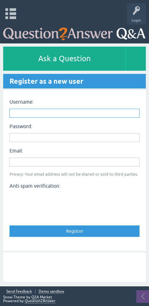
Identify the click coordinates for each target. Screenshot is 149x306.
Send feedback (19, 292)
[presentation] (57, 203)
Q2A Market (41, 297)
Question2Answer (40, 301)
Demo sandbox (51, 292)
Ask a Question (64, 58)
